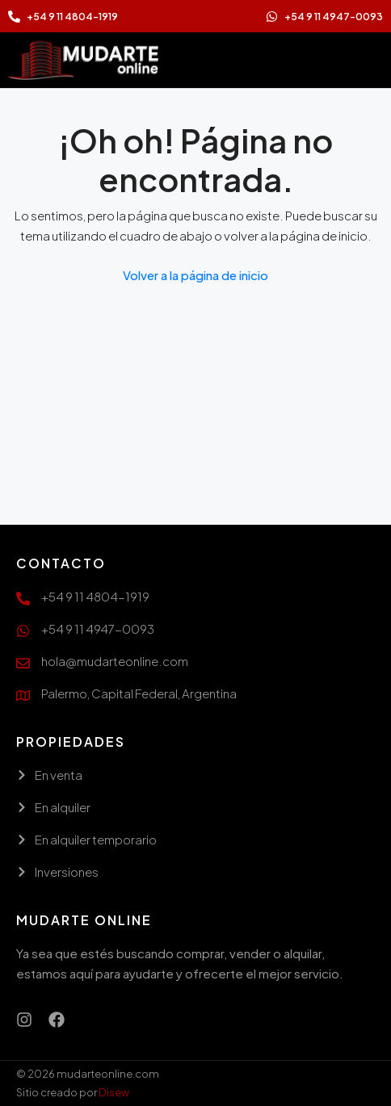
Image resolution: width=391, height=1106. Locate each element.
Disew (114, 1092)
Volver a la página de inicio (195, 275)
